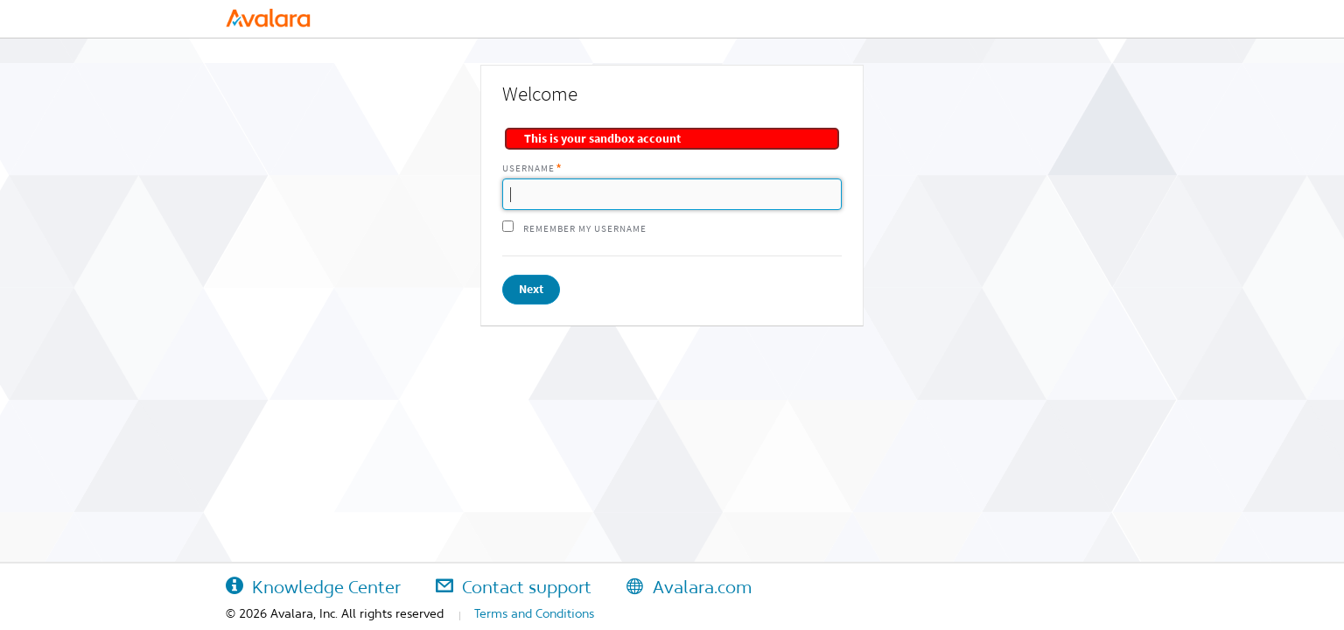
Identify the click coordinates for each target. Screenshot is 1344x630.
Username (528, 168)
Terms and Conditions (534, 613)
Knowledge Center (313, 587)
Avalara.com (689, 587)
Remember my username (585, 228)
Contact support (514, 587)
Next (531, 289)
